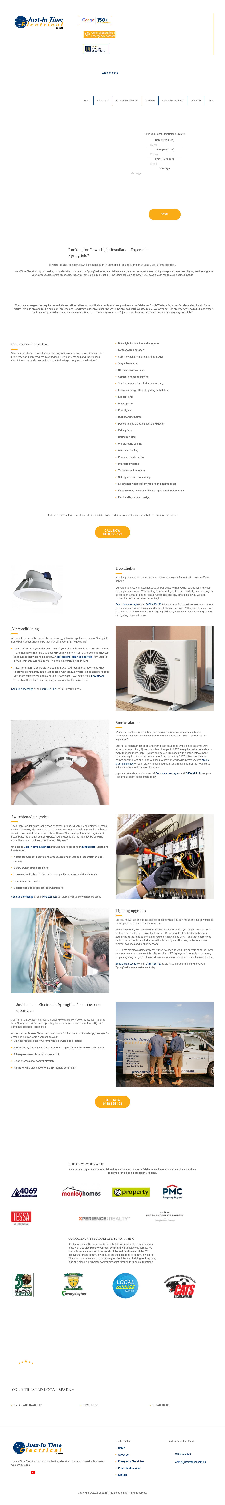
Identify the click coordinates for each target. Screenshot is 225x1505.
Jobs (210, 100)
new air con (97, 675)
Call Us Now (29, 161)
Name (164, 140)
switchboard (88, 846)
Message (164, 168)
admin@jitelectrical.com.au (190, 1462)
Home (87, 100)
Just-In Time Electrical (37, 846)
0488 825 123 (110, 73)
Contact (195, 100)
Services (149, 100)
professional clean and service (74, 656)
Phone (164, 149)
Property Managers (171, 100)
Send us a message (127, 604)
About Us (101, 100)
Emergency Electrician (126, 100)
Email (164, 159)
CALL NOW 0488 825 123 (112, 532)
